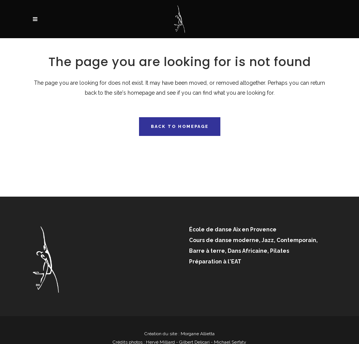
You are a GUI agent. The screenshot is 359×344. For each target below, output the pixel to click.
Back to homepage (180, 126)
